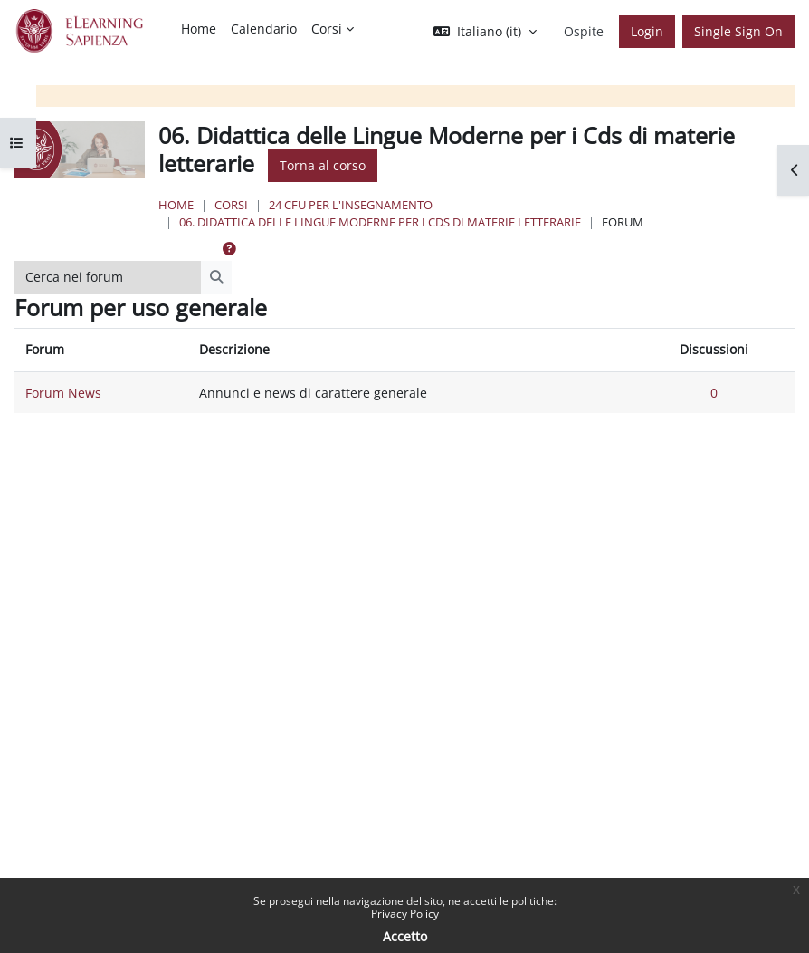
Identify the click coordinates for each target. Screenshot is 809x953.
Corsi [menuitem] (326, 28)
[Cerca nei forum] (108, 277)
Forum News (63, 392)
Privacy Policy (405, 913)
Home (176, 205)
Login (647, 31)
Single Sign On (738, 31)
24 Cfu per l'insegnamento (351, 205)
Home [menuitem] (198, 28)
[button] (485, 31)
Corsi (231, 205)
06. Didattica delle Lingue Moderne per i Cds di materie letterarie (380, 222)
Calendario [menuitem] (264, 28)
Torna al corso (323, 165)
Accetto (405, 936)
